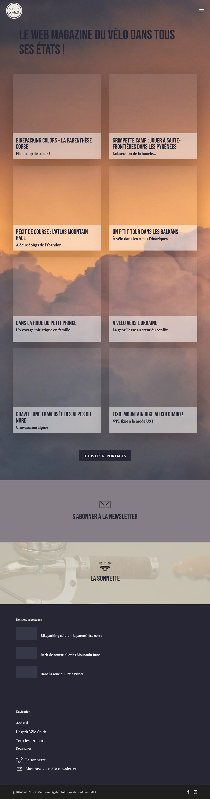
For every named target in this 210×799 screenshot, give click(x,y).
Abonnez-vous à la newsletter (50, 768)
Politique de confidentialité (78, 792)
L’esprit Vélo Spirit (31, 731)
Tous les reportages (105, 455)
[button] (201, 11)
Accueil (22, 722)
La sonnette (35, 759)
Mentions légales (49, 792)
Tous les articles (29, 740)
